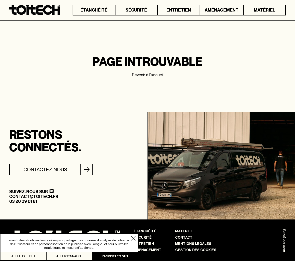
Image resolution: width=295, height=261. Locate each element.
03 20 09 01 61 (23, 201)
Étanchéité (93, 9)
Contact (183, 237)
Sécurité (136, 9)
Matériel (264, 9)
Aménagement (222, 9)
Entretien (178, 9)
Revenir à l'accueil (147, 74)
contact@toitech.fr (33, 196)
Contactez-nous (45, 169)
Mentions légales (193, 244)
